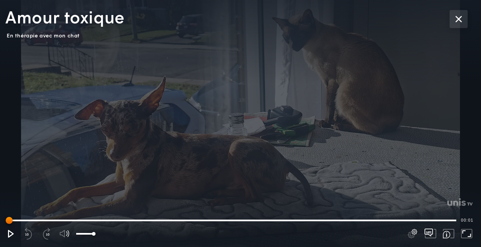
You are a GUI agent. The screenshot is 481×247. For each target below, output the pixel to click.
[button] (10, 234)
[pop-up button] (413, 234)
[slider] (232, 220)
